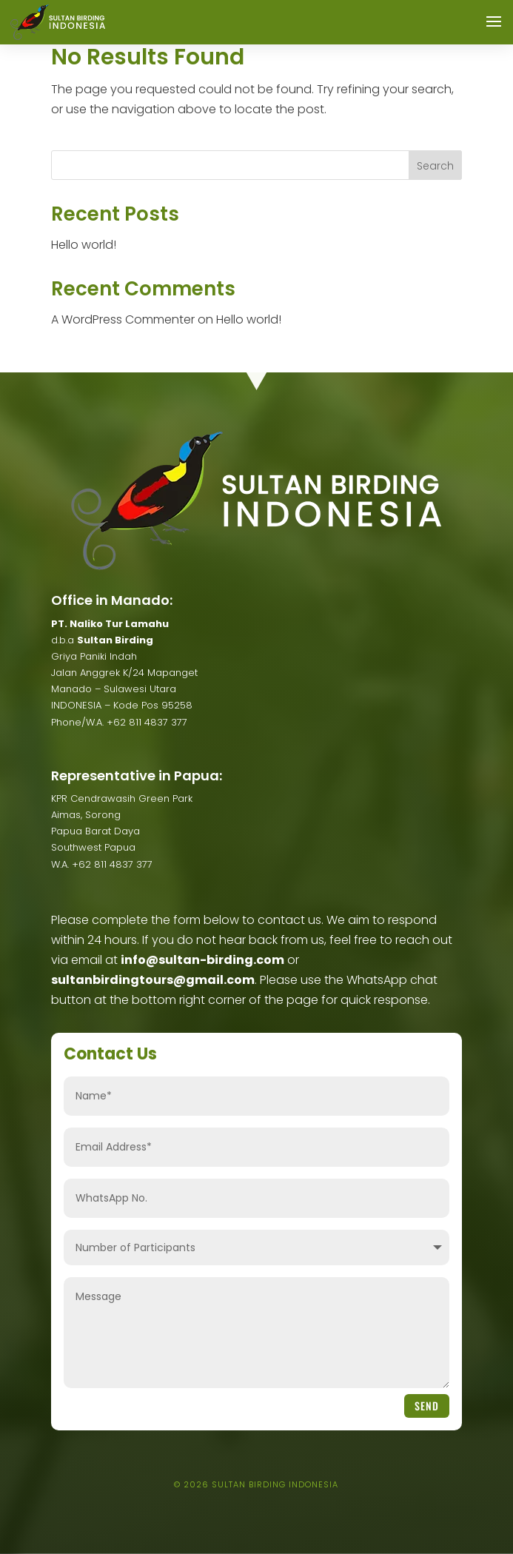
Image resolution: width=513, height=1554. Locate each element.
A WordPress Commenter (123, 319)
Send (427, 1405)
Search (435, 165)
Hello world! (83, 244)
